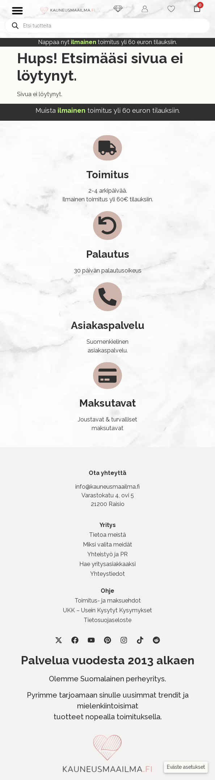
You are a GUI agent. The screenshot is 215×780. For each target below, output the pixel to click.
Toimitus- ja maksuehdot (108, 600)
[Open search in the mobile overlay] (107, 25)
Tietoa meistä (107, 534)
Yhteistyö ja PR (107, 554)
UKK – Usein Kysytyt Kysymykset (107, 610)
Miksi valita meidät (107, 544)
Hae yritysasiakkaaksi (107, 564)
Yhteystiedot (107, 573)
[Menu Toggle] (17, 10)
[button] (186, 767)
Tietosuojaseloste (107, 620)
